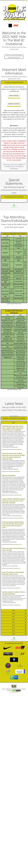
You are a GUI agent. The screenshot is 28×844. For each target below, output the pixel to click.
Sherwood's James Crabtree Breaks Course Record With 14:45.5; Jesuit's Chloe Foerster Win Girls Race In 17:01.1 (13, 521)
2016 (13, 616)
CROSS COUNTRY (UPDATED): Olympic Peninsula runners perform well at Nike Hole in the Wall (13, 497)
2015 (13, 619)
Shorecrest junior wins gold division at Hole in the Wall (14, 545)
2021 (13, 419)
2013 (13, 624)
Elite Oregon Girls (18, 446)
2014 (13, 621)
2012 (13, 627)
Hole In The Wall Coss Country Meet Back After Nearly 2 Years (13, 569)
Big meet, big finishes (8, 472)
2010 (13, 630)
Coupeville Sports (18, 491)
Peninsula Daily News (18, 514)
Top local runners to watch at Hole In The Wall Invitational (13, 589)
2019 (13, 607)
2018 (13, 610)
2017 (13, 613)
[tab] (14, 419)
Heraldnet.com (17, 564)
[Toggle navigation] (25, 1)
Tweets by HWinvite (14, 412)
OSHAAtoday (17, 468)
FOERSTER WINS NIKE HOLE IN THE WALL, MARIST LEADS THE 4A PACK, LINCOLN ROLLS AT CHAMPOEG (12, 424)
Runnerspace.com (18, 540)
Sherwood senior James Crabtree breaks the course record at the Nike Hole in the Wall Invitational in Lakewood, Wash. (13, 452)
